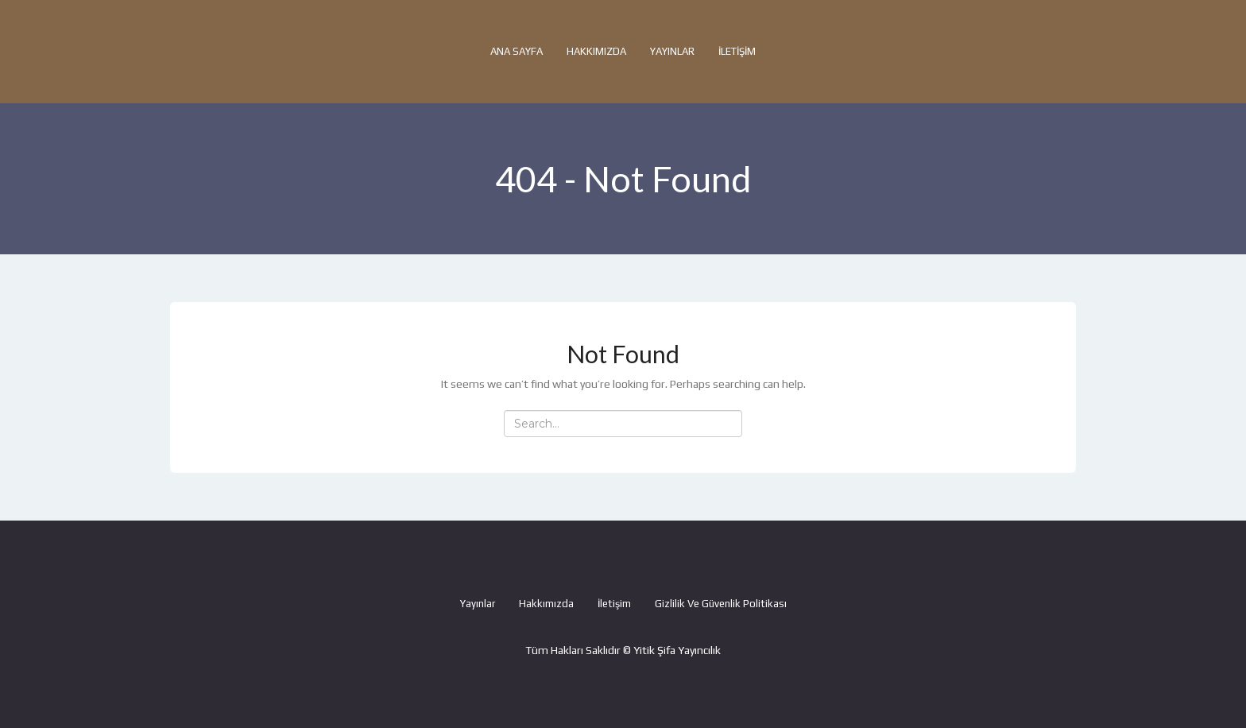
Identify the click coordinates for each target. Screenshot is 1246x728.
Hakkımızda (596, 51)
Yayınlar (672, 51)
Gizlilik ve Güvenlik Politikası (721, 604)
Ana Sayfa (516, 51)
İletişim (737, 51)
